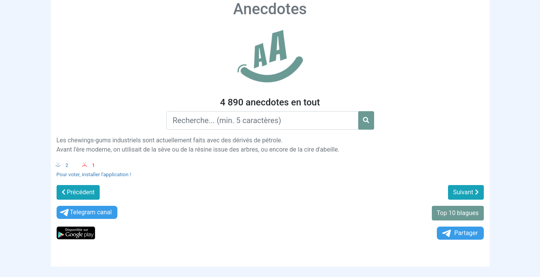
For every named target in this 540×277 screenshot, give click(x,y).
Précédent (78, 192)
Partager (459, 233)
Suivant (466, 192)
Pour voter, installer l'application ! (94, 174)
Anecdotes (270, 9)
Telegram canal (85, 213)
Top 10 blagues (458, 213)
